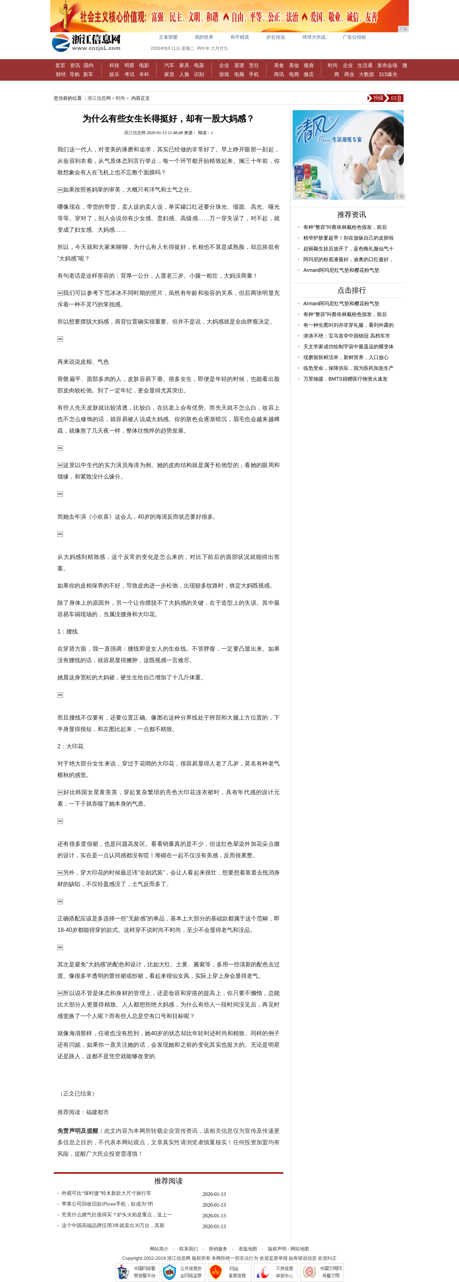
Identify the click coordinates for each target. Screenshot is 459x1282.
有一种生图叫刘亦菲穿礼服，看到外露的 (348, 325)
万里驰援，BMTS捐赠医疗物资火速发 (345, 379)
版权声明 (277, 1249)
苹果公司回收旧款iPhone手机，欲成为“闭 (107, 1204)
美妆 (294, 65)
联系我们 (188, 1249)
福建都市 (97, 1112)
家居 (169, 74)
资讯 (75, 65)
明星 (129, 65)
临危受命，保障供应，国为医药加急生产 (348, 368)
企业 (224, 65)
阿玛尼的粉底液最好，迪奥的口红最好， (348, 259)
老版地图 (247, 1249)
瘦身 (309, 65)
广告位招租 (354, 37)
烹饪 (254, 65)
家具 (184, 65)
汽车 (169, 65)
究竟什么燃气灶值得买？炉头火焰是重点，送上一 (117, 1214)
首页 (60, 65)
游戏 (224, 74)
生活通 (365, 65)
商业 (349, 74)
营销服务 (218, 1249)
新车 (88, 74)
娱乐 (114, 74)
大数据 (366, 74)
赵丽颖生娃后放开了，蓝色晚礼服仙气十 (348, 248)
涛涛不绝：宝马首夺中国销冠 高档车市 (346, 336)
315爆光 (388, 74)
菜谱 (239, 65)
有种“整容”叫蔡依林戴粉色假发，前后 (345, 227)
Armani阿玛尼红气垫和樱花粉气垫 (341, 270)
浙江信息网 (99, 98)
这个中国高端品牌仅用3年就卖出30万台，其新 (113, 1225)
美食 (279, 65)
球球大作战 (314, 37)
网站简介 (159, 1249)
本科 (144, 74)
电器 (199, 65)
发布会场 (387, 65)
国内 (89, 65)
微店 (309, 74)
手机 (254, 74)
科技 (114, 65)
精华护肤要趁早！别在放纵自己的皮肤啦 (348, 238)
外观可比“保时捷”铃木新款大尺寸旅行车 (106, 1193)
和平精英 (240, 37)
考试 (129, 74)
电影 (144, 65)
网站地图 (299, 1249)
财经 (61, 74)
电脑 (239, 74)
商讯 (279, 74)
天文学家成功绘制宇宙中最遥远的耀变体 (348, 346)
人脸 (184, 74)
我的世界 (204, 37)
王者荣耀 (168, 37)
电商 (294, 74)
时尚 (333, 65)
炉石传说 (275, 37)
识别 (199, 74)
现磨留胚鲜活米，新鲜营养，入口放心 (346, 357)
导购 (75, 74)
